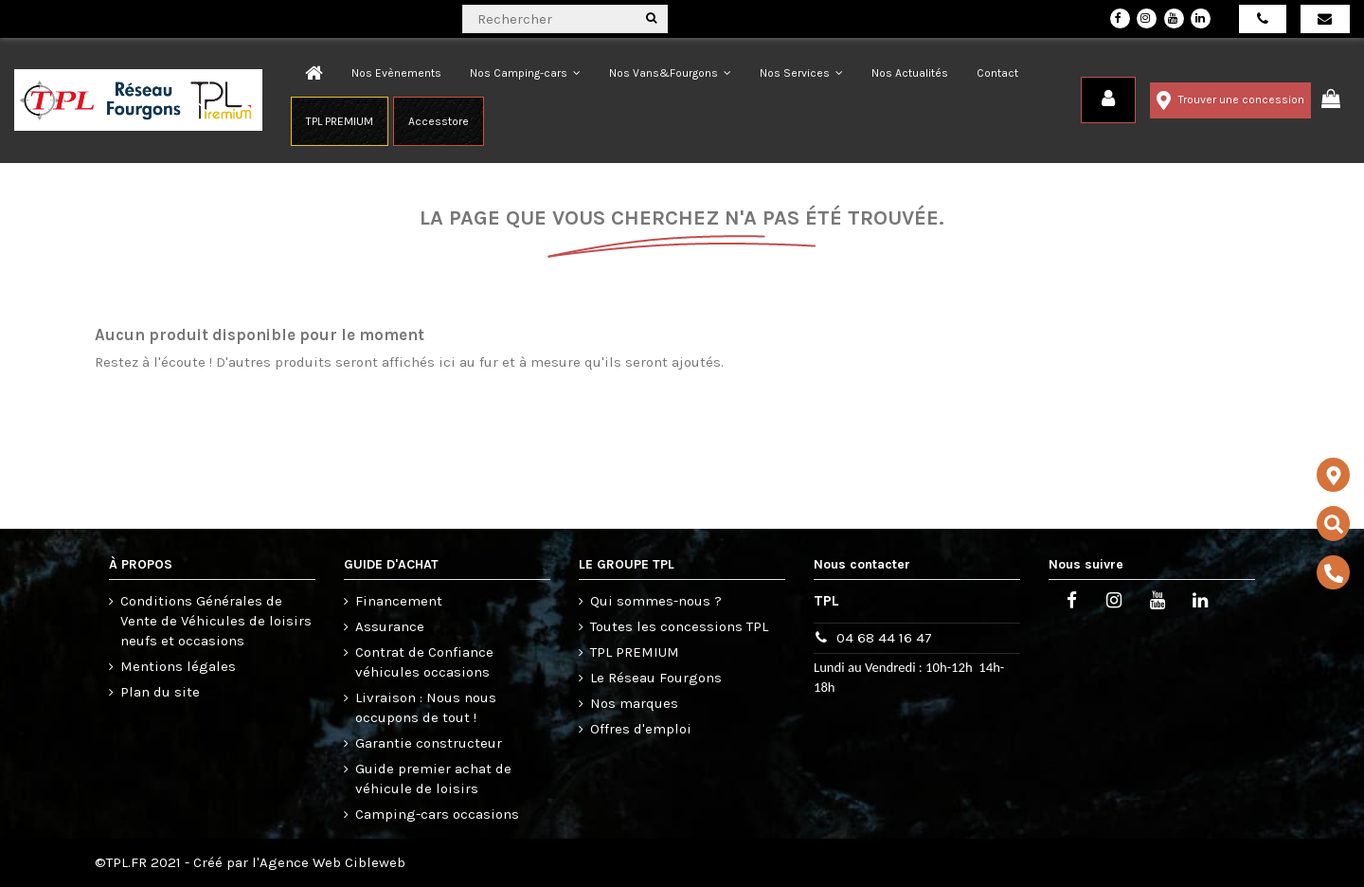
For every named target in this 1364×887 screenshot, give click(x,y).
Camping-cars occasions (437, 814)
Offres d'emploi (640, 728)
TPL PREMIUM (634, 652)
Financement (398, 600)
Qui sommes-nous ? (656, 600)
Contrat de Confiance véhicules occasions (424, 661)
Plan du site (160, 691)
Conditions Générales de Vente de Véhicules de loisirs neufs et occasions (216, 620)
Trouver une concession (1230, 100)
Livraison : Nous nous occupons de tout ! (425, 707)
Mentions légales (178, 666)
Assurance (389, 626)
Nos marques (634, 703)
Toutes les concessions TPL (679, 626)
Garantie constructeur (428, 742)
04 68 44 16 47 (884, 637)
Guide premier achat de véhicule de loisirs (433, 778)
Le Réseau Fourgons (656, 677)
